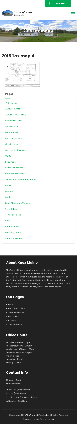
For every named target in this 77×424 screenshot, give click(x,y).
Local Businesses (13, 226)
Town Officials (12, 209)
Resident (9, 191)
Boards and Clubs (13, 120)
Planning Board (12, 144)
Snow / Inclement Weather (18, 203)
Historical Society (13, 138)
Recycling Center (13, 232)
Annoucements (12, 108)
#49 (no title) (11, 103)
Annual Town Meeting (15, 114)
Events (8, 220)
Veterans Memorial (14, 238)
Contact (9, 156)
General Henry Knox (41, 273)
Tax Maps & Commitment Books (20, 179)
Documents (10, 162)
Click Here (22, 401)
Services (9, 197)
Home (8, 185)
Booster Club (11, 132)
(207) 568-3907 (58, 3)
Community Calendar (15, 150)
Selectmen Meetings (15, 173)
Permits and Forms (14, 167)
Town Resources (13, 214)
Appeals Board (12, 126)
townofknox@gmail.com (25, 397)
